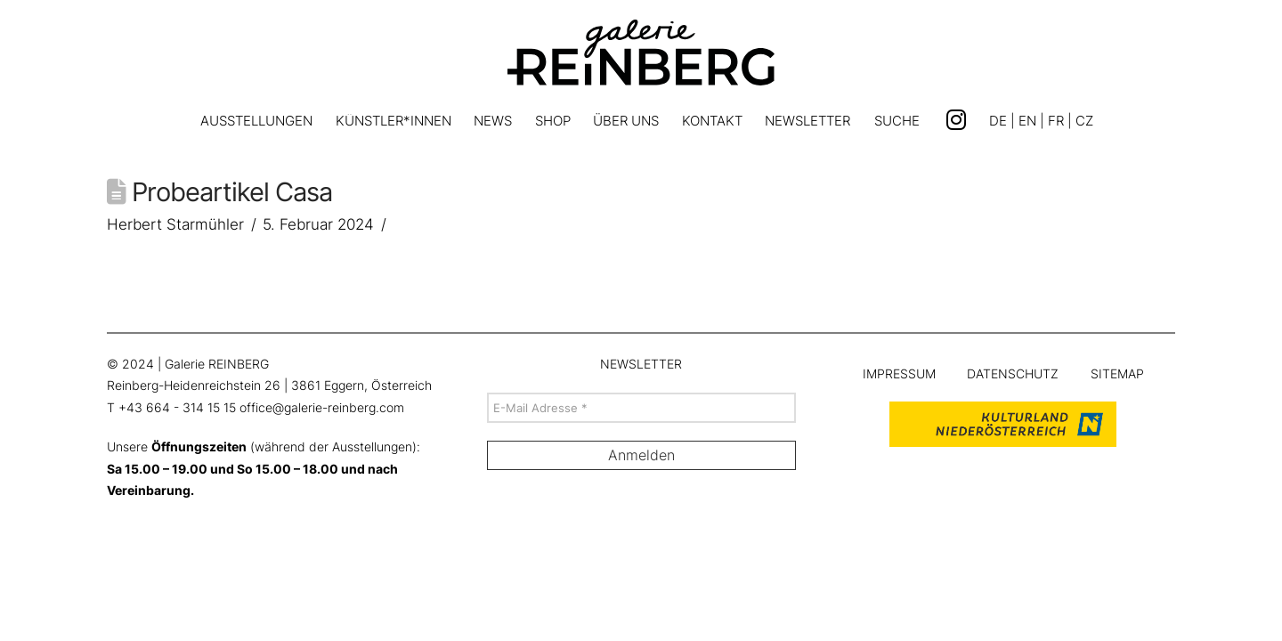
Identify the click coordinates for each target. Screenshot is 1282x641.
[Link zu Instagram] (956, 120)
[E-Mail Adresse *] (641, 408)
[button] (897, 123)
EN (1027, 120)
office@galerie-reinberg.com (321, 408)
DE (998, 120)
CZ (1084, 120)
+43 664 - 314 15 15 (177, 408)
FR (1056, 120)
